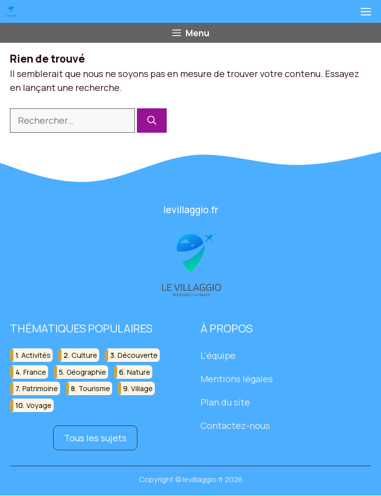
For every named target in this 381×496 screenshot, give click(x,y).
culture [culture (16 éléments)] (84, 355)
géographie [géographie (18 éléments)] (86, 372)
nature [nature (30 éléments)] (138, 372)
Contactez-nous (235, 425)
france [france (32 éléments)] (34, 372)
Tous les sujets (95, 438)
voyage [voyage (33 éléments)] (39, 405)
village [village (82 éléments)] (142, 388)
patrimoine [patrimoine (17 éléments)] (40, 388)
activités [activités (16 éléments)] (36, 355)
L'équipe (218, 356)
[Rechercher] (152, 120)
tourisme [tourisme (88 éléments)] (94, 388)
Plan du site (225, 402)
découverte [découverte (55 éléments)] (138, 355)
